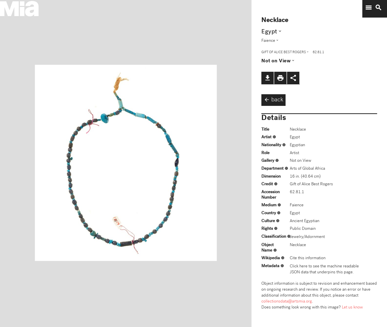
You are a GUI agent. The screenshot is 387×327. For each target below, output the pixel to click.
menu (368, 7)
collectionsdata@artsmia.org (286, 302)
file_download (267, 78)
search (378, 7)
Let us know (352, 307)
